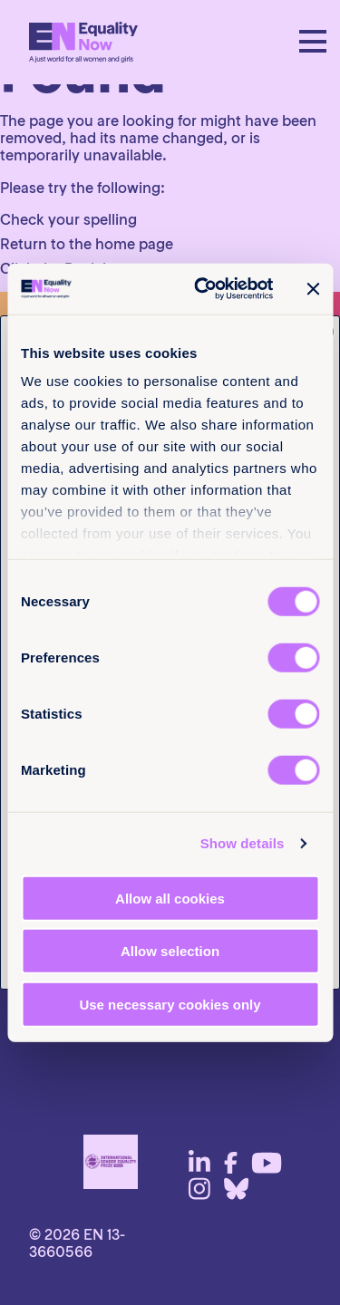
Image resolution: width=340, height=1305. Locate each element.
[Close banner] (312, 289)
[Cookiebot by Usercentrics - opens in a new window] (202, 289)
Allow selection (170, 951)
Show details (242, 843)
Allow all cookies (170, 897)
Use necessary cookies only (169, 1003)
